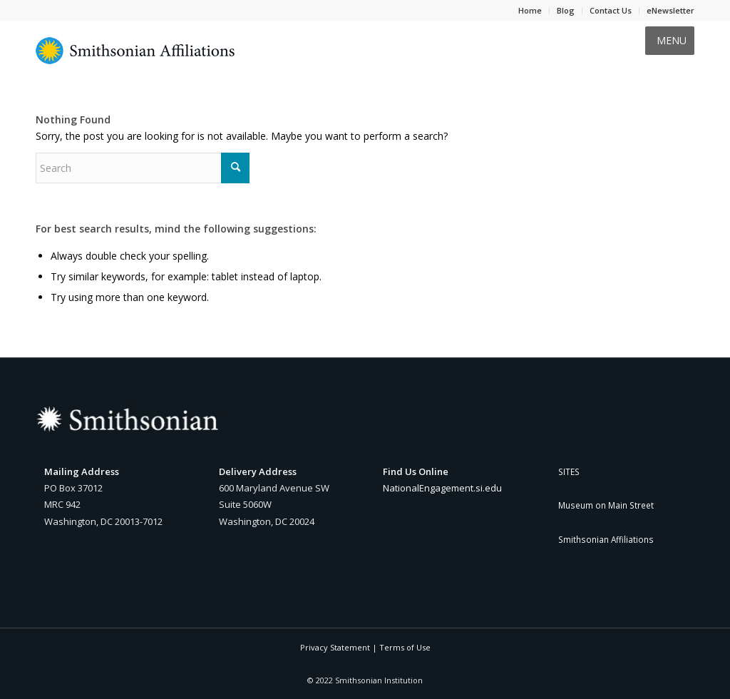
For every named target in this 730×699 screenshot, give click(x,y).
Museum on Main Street (606, 505)
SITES (569, 471)
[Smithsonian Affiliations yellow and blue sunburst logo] (135, 58)
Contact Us (611, 10)
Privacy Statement (335, 647)
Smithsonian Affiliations (606, 539)
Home (530, 10)
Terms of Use (405, 647)
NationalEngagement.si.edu (442, 487)
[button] (672, 40)
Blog (566, 10)
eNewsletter (670, 10)
